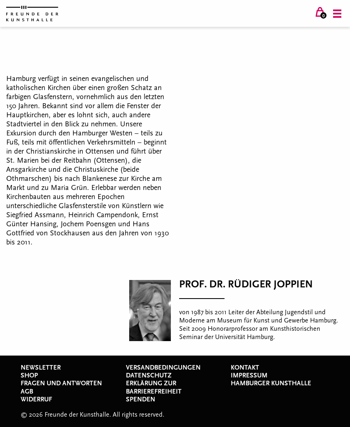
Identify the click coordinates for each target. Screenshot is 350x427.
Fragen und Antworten (61, 383)
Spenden (140, 399)
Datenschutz (149, 375)
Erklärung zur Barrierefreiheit (154, 387)
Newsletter (41, 367)
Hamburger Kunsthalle (271, 383)
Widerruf (36, 399)
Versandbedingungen (163, 367)
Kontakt (245, 367)
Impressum (249, 375)
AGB (27, 391)
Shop (29, 375)
